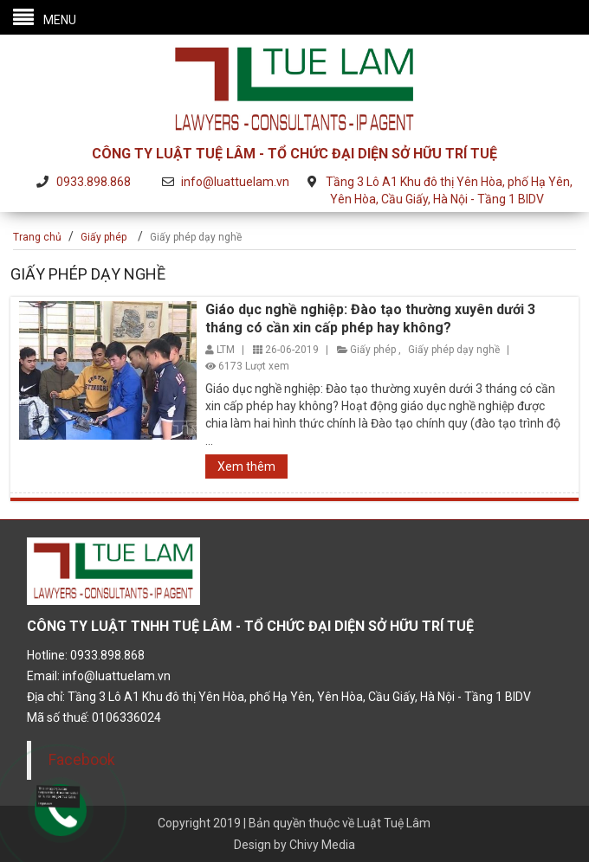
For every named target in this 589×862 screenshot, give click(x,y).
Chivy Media (322, 845)
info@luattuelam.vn (235, 182)
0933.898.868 (93, 182)
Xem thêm (246, 466)
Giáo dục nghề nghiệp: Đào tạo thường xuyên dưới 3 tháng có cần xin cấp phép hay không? (370, 318)
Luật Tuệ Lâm (393, 823)
